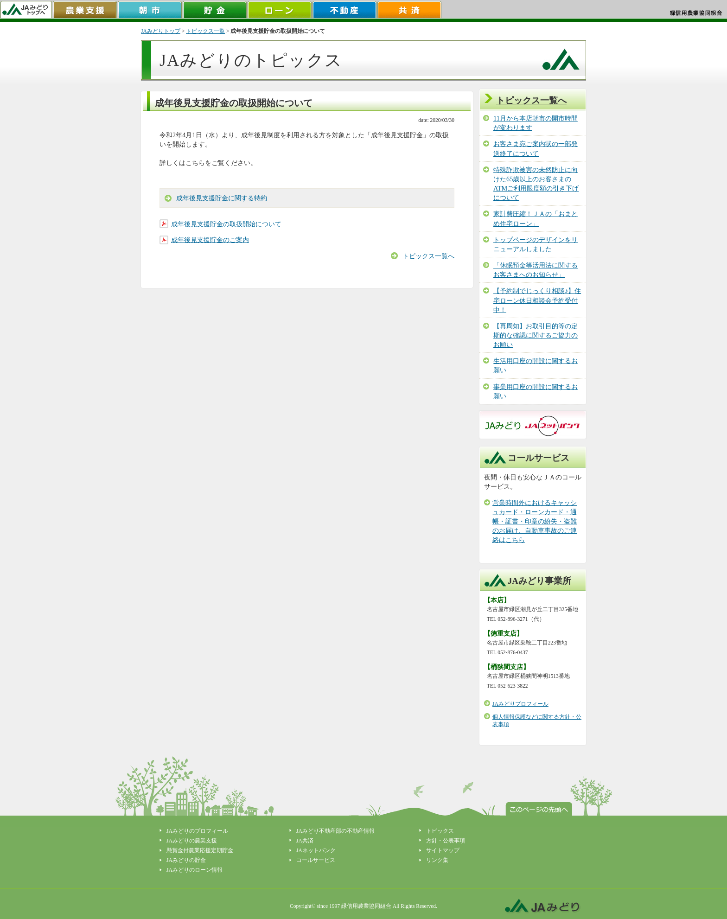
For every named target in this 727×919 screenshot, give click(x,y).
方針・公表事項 (445, 840)
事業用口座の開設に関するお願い (535, 391)
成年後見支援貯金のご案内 (210, 239)
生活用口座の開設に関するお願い (535, 365)
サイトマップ (442, 850)
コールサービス (315, 860)
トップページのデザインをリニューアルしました (535, 244)
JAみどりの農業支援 (191, 840)
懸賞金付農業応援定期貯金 (199, 850)
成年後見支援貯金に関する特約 (221, 198)
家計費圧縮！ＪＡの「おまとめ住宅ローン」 (535, 218)
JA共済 (304, 840)
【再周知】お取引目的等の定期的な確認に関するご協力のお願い (535, 335)
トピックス (440, 831)
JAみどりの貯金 (186, 860)
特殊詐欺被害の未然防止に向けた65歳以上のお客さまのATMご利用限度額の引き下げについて (536, 183)
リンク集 (437, 860)
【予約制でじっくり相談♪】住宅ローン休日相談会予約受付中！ (537, 300)
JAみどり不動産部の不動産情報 (335, 831)
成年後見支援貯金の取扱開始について (226, 224)
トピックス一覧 (205, 31)
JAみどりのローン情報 (194, 870)
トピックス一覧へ (428, 256)
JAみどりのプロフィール (197, 831)
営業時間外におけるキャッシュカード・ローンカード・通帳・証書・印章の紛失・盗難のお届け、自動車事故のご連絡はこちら (534, 521)
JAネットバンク (316, 850)
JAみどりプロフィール (520, 704)
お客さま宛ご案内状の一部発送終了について (535, 148)
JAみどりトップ (160, 31)
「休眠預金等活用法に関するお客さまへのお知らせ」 (535, 270)
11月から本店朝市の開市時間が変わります (535, 123)
